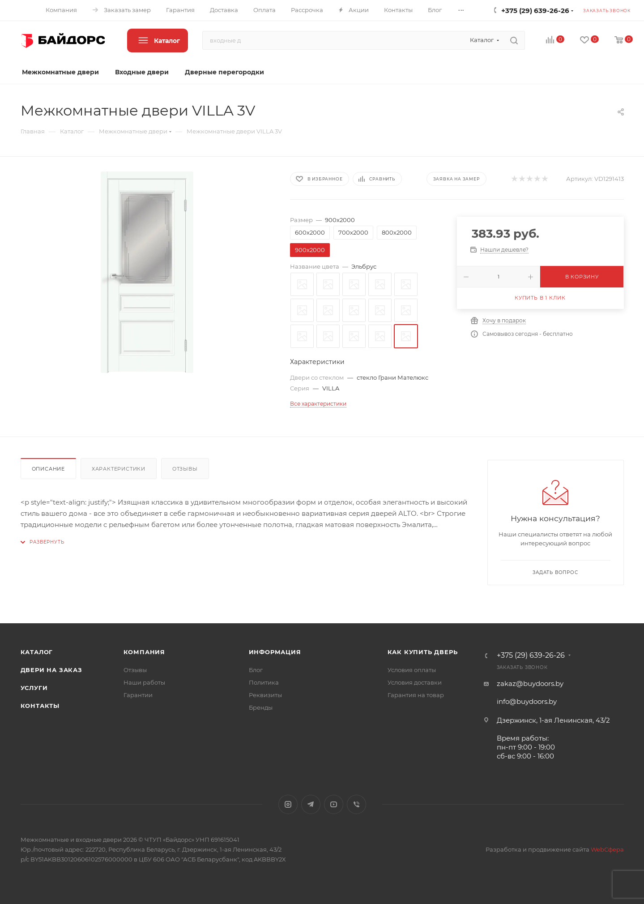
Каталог (37, 652)
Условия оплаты (412, 669)
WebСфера (607, 849)
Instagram (288, 804)
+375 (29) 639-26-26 (535, 10)
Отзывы (185, 469)
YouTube (333, 804)
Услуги (34, 687)
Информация (275, 652)
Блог (256, 669)
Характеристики (118, 469)
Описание (48, 469)
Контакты (40, 705)
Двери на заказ (51, 669)
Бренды (261, 707)
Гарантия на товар (416, 694)
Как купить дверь (423, 652)
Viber (356, 804)
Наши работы (144, 682)
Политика (264, 682)
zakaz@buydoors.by (530, 683)
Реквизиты (265, 694)
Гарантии (138, 694)
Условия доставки (415, 682)
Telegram (310, 804)
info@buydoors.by (527, 701)
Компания (144, 652)
